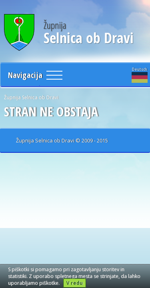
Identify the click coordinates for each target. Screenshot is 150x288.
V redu (74, 283)
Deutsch (140, 74)
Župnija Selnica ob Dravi (31, 97)
